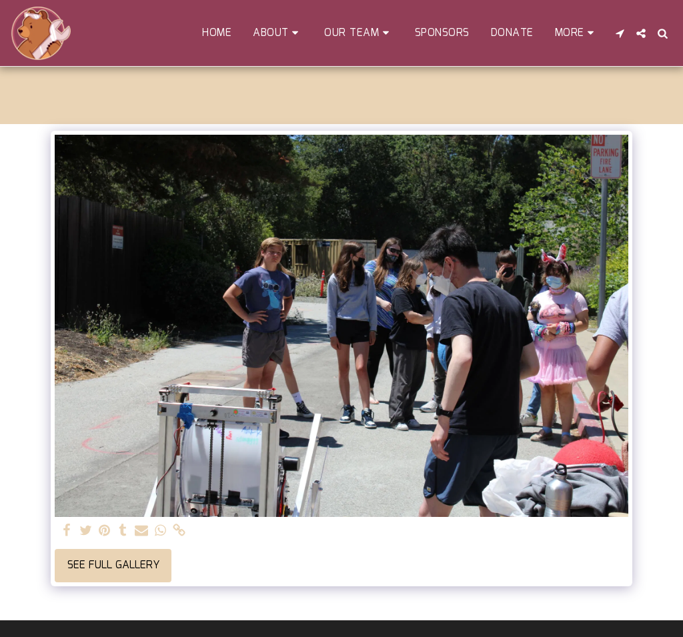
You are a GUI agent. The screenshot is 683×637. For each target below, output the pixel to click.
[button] (278, 33)
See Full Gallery (113, 565)
